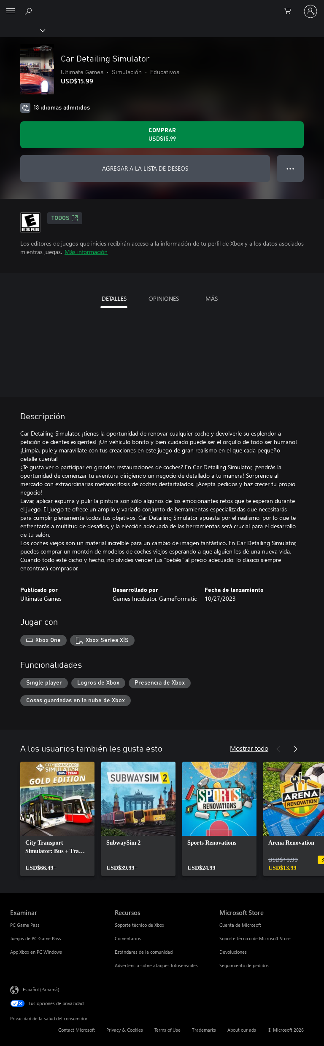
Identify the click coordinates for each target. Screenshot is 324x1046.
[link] (57, 819)
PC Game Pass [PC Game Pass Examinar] (25, 925)
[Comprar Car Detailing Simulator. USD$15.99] (162, 134)
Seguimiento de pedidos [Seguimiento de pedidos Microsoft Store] (244, 965)
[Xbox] (22, 30)
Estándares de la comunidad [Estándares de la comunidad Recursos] (144, 952)
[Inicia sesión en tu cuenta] (310, 11)
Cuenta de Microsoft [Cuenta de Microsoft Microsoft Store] (240, 925)
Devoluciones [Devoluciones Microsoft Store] (233, 952)
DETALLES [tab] (114, 298)
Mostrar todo (249, 748)
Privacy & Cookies (124, 1030)
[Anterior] (278, 749)
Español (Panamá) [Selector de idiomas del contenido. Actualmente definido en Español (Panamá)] (41, 989)
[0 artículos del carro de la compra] (290, 11)
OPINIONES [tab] (163, 298)
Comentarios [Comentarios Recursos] (128, 938)
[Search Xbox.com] (29, 11)
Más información (86, 252)
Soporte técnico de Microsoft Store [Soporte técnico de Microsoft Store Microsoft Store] (255, 938)
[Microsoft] (161, 6)
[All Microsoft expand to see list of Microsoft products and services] (10, 11)
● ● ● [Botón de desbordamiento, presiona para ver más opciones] (290, 168)
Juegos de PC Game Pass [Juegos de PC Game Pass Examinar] (35, 938)
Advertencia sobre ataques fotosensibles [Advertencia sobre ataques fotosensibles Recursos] (156, 965)
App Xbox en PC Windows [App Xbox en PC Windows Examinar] (36, 952)
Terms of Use (167, 1030)
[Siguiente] (295, 749)
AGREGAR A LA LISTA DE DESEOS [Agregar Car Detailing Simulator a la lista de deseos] (145, 168)
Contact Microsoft (76, 1030)
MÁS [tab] (211, 298)
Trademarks (204, 1030)
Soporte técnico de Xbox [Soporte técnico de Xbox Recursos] (139, 925)
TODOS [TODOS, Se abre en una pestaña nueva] (64, 218)
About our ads (241, 1030)
